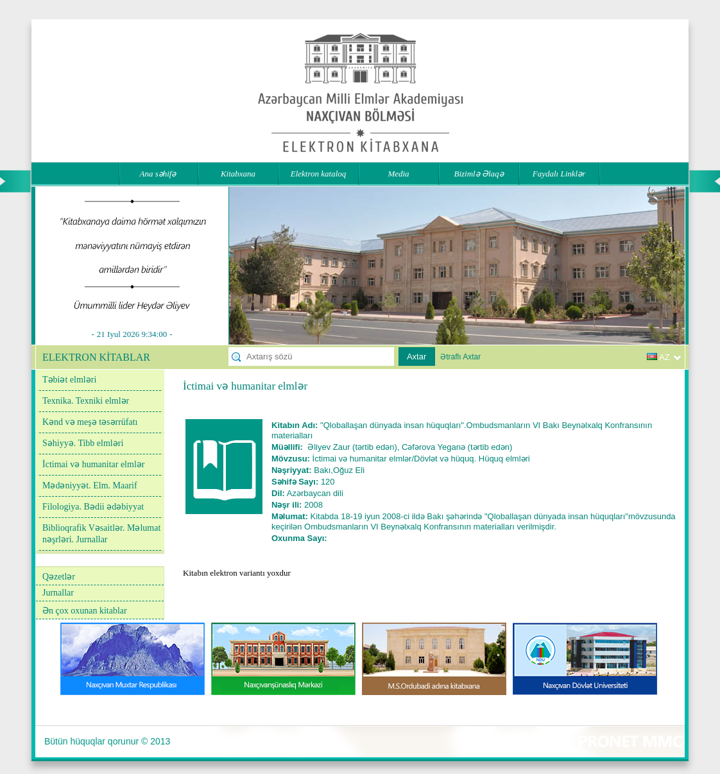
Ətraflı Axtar (460, 356)
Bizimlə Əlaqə (478, 173)
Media (398, 173)
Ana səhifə (158, 173)
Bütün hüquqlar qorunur (91, 741)
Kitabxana (238, 173)
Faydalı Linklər (559, 173)
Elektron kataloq (319, 173)
